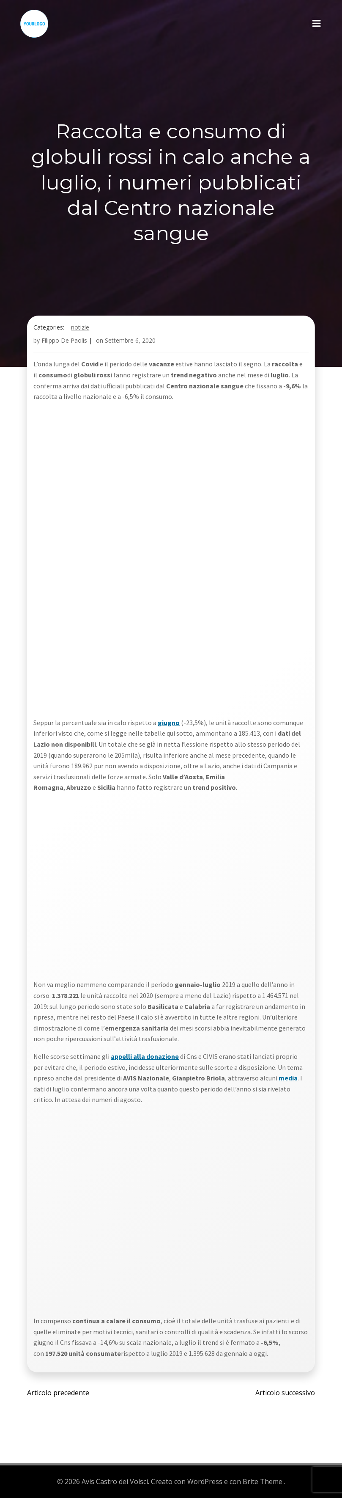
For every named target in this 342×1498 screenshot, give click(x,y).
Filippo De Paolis (65, 341)
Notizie (80, 328)
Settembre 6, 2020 (130, 341)
